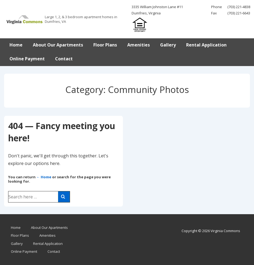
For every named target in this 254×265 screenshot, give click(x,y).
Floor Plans (105, 45)
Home (16, 45)
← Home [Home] (43, 176)
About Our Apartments (58, 45)
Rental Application (206, 45)
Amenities (138, 45)
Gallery (168, 45)
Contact (64, 59)
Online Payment (27, 59)
